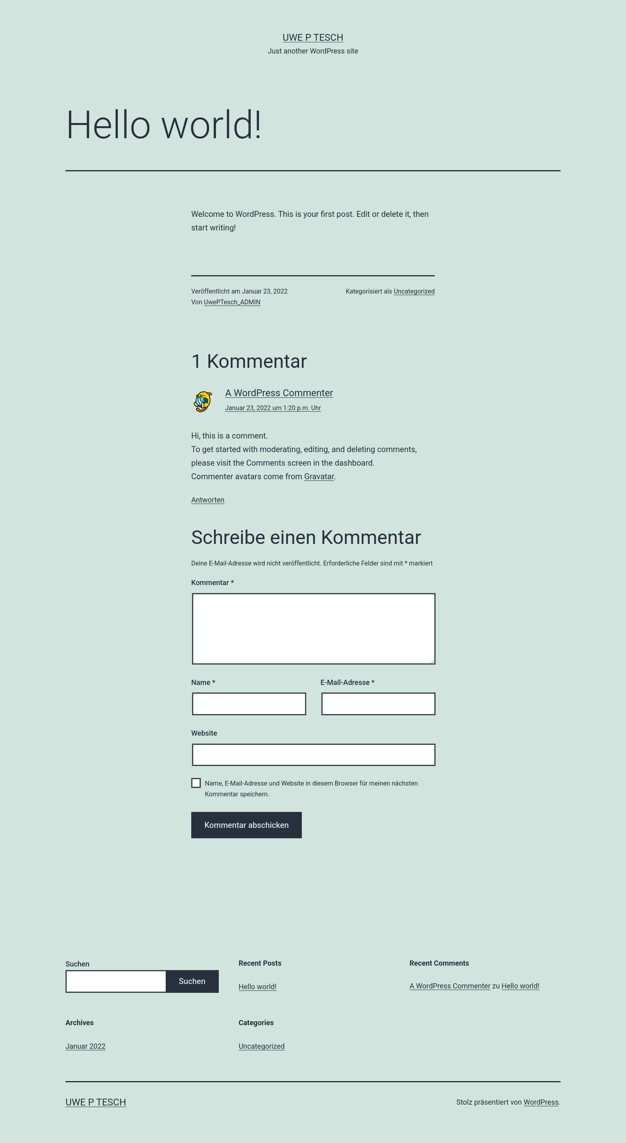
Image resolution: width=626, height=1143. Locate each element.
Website (204, 733)
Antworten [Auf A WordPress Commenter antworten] (207, 500)
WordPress (541, 1102)
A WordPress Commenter (279, 393)
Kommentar (212, 582)
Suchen (77, 964)
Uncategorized (414, 291)
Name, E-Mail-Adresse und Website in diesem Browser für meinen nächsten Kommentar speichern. (311, 789)
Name (203, 682)
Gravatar (319, 476)
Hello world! (258, 986)
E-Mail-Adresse (348, 682)
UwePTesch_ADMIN (232, 302)
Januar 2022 (85, 1046)
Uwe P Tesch (313, 37)
